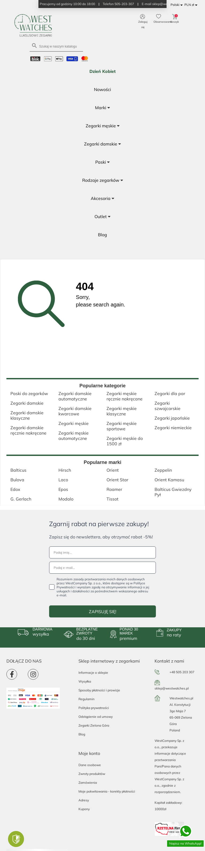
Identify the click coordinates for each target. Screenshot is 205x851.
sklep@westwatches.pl (172, 688)
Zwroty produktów (91, 774)
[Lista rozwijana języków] (177, 5)
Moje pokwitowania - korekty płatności (106, 791)
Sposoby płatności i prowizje (99, 690)
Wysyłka (84, 681)
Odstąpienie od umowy (95, 717)
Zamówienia (87, 783)
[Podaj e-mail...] (102, 568)
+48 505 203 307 (181, 672)
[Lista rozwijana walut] (191, 5)
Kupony (84, 809)
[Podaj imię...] (102, 552)
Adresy (83, 800)
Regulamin (86, 699)
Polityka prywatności (93, 708)
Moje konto (89, 753)
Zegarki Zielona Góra (93, 725)
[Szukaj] (56, 46)
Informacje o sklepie (93, 673)
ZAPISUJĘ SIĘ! (102, 611)
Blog (81, 734)
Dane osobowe (89, 765)
